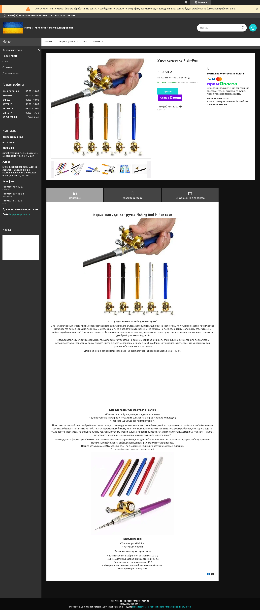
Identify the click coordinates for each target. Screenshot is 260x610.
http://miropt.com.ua (19, 214)
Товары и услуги (66, 41)
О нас (85, 41)
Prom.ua (145, 601)
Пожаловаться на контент (145, 607)
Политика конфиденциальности (175, 607)
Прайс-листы (10, 55)
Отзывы (7, 67)
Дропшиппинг (11, 73)
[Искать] (243, 28)
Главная (48, 41)
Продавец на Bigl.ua (130, 604)
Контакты (98, 41)
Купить (168, 91)
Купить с (170, 97)
